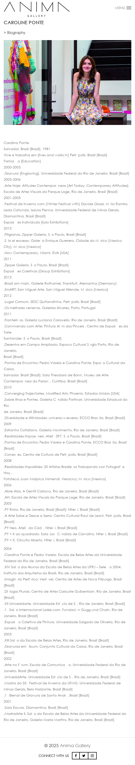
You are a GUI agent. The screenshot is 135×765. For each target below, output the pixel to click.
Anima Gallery (75, 745)
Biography (16, 32)
